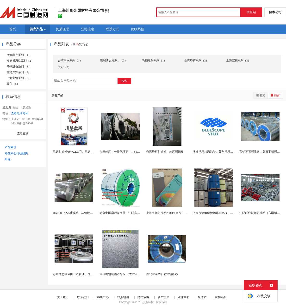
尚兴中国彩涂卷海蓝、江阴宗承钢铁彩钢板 (126, 213)
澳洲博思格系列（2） (20, 60)
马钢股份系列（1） (18, 66)
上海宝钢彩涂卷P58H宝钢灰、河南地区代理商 (175, 213)
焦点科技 (148, 302)
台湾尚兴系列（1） (18, 55)
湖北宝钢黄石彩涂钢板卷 (162, 274)
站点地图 (123, 297)
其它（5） (12, 83)
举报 (8, 159)
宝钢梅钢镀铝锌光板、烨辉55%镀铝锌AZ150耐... (130, 274)
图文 (260, 95)
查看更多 (23, 133)
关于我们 (62, 297)
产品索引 (10, 147)
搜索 (124, 81)
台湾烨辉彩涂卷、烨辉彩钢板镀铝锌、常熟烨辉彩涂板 (180, 151)
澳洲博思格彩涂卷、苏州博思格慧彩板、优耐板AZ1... (227, 151)
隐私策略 (143, 297)
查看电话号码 (19, 113)
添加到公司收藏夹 (16, 153)
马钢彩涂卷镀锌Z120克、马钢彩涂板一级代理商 (83, 151)
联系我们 (83, 297)
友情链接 (221, 297)
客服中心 (103, 297)
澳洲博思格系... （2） (113, 60)
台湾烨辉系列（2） (18, 72)
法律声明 (183, 297)
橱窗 (275, 95)
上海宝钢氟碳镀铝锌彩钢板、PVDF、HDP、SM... (224, 213)
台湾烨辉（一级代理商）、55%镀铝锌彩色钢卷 (129, 151)
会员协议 (163, 297)
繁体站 (202, 297)
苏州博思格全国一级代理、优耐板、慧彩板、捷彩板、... (88, 274)
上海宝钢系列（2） (18, 78)
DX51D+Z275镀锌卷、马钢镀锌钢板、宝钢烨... (82, 213)
